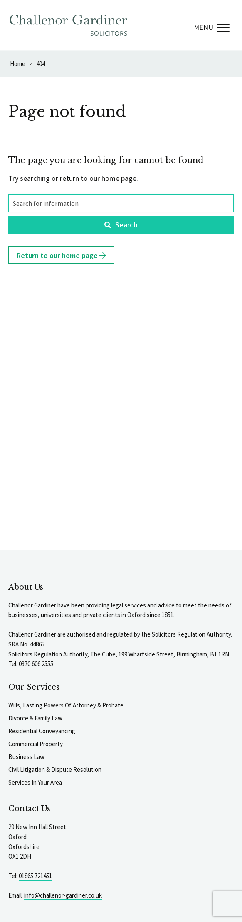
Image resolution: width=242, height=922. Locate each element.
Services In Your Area (35, 782)
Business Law (26, 757)
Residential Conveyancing (41, 731)
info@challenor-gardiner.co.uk (63, 895)
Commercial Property (35, 744)
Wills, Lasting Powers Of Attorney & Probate (65, 705)
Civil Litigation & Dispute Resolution (54, 769)
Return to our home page (61, 255)
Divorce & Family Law (35, 718)
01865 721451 (35, 876)
